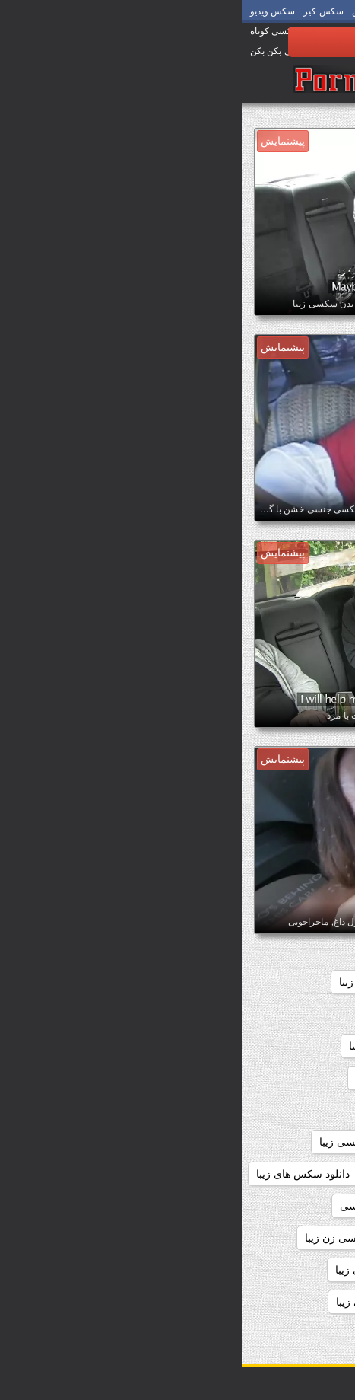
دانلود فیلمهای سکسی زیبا (279, 1302)
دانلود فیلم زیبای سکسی (151, 1206)
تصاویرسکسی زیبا (296, 1014)
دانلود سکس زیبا (168, 1174)
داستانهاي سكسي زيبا (161, 1078)
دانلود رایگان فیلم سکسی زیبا (142, 1142)
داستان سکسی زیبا (148, 1046)
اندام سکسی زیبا (228, 982)
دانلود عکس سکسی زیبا (283, 1206)
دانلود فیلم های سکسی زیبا (153, 1270)
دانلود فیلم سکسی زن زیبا (120, 1238)
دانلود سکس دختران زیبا (283, 1174)
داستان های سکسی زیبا (285, 1078)
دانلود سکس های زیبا (60, 1174)
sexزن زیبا (313, 982)
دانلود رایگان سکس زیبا (284, 1142)
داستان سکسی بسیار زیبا (176, 1014)
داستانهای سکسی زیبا (169, 1110)
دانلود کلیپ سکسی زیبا (146, 1302)
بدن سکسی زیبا (131, 982)
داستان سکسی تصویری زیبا (275, 1046)
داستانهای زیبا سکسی (289, 1110)
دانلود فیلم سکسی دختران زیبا (269, 1238)
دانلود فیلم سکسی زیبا (286, 1270)
